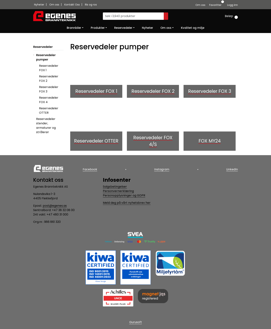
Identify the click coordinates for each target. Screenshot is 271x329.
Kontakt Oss (72, 4)
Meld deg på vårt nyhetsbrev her (127, 203)
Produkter (98, 28)
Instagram (161, 169)
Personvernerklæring (118, 191)
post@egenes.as (55, 206)
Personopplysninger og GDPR (124, 195)
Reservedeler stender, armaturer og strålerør (46, 125)
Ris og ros (91, 4)
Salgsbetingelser (115, 186)
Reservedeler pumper (46, 57)
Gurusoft (135, 322)
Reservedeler (123, 28)
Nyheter (39, 4)
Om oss (54, 4)
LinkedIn (232, 169)
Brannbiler (74, 28)
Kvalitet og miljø (192, 28)
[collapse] (63, 59)
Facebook (90, 169)
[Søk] (133, 16)
